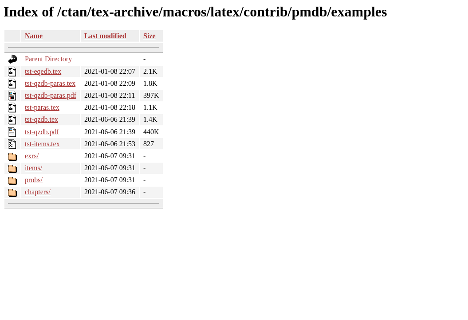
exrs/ (32, 156)
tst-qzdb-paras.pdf (50, 95)
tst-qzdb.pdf (42, 132)
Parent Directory (48, 59)
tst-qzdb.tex (41, 119)
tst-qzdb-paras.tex (50, 83)
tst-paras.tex (42, 107)
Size (149, 36)
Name (34, 36)
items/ (33, 168)
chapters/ (38, 192)
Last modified (105, 36)
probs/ (34, 180)
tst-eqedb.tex (43, 71)
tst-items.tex (42, 144)
